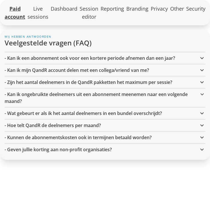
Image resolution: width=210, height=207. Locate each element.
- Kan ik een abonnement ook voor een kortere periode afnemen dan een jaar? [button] (105, 58)
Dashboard (64, 8)
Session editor (89, 12)
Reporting (112, 8)
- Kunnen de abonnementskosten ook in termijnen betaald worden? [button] (105, 137)
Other (177, 8)
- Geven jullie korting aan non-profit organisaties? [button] (105, 149)
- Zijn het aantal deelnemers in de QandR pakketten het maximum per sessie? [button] (105, 82)
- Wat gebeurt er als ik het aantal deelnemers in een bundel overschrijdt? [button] (105, 113)
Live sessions (38, 12)
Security (195, 8)
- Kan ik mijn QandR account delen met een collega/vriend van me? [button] (105, 70)
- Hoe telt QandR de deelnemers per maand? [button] (105, 125)
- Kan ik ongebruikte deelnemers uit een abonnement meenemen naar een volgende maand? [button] (105, 97)
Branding (137, 8)
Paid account (15, 12)
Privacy (159, 8)
